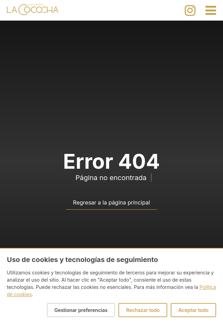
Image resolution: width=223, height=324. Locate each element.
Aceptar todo (193, 310)
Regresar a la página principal (111, 202)
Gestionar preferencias (81, 310)
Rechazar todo (143, 310)
